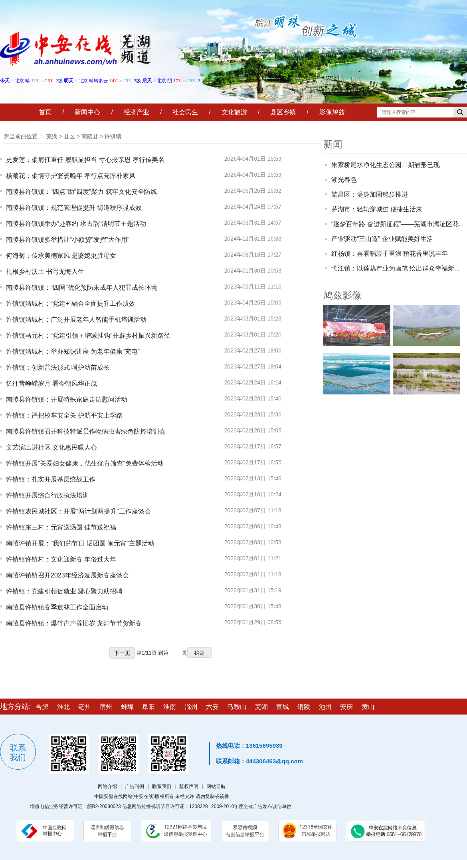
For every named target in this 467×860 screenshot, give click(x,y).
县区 (69, 136)
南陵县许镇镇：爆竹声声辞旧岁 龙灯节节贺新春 (74, 623)
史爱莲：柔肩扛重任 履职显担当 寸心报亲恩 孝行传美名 (85, 159)
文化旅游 (234, 112)
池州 (325, 706)
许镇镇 (113, 136)
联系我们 (161, 786)
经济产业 (136, 112)
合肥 (42, 706)
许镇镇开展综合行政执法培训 (47, 495)
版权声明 (188, 786)
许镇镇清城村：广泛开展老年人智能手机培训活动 (76, 319)
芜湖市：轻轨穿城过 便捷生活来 (376, 209)
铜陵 (303, 706)
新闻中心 (87, 112)
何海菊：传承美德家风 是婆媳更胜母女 (61, 255)
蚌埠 (127, 706)
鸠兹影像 (342, 295)
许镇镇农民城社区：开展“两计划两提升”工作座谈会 (78, 511)
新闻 (332, 144)
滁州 (191, 706)
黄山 (368, 706)
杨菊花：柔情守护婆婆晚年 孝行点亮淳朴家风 (70, 175)
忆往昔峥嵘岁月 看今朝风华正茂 (51, 383)
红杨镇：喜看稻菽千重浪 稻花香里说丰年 (389, 253)
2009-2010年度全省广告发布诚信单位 (251, 806)
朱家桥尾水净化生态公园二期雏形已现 (385, 164)
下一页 (122, 653)
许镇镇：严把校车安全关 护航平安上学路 (64, 415)
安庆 (346, 706)
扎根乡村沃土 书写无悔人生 (45, 271)
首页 (45, 112)
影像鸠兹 (332, 112)
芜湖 (51, 136)
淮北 (63, 706)
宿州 (105, 706)
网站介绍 (107, 786)
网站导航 (216, 786)
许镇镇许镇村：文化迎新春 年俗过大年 (61, 559)
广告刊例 (134, 786)
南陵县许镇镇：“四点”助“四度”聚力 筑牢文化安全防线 (81, 191)
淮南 (169, 706)
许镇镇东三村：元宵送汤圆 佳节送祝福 (61, 527)
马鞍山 (236, 706)
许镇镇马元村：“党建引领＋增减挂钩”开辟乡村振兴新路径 (88, 335)
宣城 (282, 706)
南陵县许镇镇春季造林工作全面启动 (57, 607)
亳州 (84, 706)
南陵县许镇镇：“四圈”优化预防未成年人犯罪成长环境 (81, 287)
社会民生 (185, 112)
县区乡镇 (283, 112)
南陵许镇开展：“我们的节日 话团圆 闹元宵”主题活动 (80, 543)
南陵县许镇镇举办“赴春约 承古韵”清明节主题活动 (76, 223)
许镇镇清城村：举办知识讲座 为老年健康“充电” (73, 351)
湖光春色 (344, 179)
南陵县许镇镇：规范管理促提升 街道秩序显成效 (74, 207)
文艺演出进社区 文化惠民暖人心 (51, 447)
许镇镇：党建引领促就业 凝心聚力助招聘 (64, 591)
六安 (212, 706)
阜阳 (148, 706)
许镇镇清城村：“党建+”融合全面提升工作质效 (70, 303)
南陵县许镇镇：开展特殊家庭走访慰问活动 (66, 399)
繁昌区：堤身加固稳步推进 (369, 194)
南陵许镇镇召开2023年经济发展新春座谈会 (67, 575)
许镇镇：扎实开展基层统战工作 (50, 479)
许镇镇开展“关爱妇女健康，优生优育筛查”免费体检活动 (85, 463)
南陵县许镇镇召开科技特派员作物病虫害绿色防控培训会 (86, 431)
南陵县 (89, 136)
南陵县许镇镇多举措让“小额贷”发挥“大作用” (67, 239)
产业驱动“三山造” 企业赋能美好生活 (382, 238)
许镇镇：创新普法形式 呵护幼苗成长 (58, 367)
